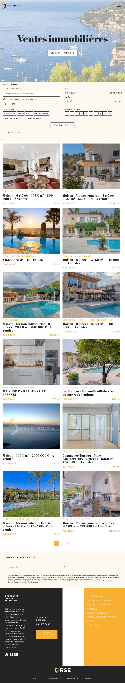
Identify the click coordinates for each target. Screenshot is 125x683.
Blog (89, 621)
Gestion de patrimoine (98, 601)
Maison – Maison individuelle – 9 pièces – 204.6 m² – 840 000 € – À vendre (27, 327)
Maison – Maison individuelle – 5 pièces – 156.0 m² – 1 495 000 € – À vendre (28, 526)
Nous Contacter (47, 633)
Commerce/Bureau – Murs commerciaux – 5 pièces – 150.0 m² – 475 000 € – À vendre (89, 458)
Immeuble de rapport (13, 118)
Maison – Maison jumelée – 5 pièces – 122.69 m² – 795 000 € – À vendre (89, 524)
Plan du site (38, 678)
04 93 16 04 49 (43, 624)
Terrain (29, 113)
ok (64, 566)
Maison (21, 113)
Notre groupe (94, 596)
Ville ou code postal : (12, 89)
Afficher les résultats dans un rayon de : (20, 99)
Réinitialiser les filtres (12, 132)
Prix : (67, 89)
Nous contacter (60, 53)
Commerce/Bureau (33, 118)
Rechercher (60, 125)
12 (110, 113)
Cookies (88, 678)
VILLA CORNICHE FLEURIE (23, 260)
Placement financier (98, 605)
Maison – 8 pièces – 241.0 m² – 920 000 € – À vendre (90, 261)
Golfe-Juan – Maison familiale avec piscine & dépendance (88, 393)
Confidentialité (74, 678)
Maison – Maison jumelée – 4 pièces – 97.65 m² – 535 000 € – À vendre (89, 197)
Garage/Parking (41, 113)
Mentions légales (55, 678)
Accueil (6, 85)
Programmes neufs (97, 613)
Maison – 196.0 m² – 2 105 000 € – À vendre (28, 457)
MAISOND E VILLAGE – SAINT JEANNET (24, 393)
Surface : (69, 97)
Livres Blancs (94, 625)
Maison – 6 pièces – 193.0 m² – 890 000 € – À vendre (28, 197)
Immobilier (92, 609)
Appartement (9, 113)
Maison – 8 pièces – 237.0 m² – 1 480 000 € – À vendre (88, 325)
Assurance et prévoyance (101, 617)
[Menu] (118, 5)
